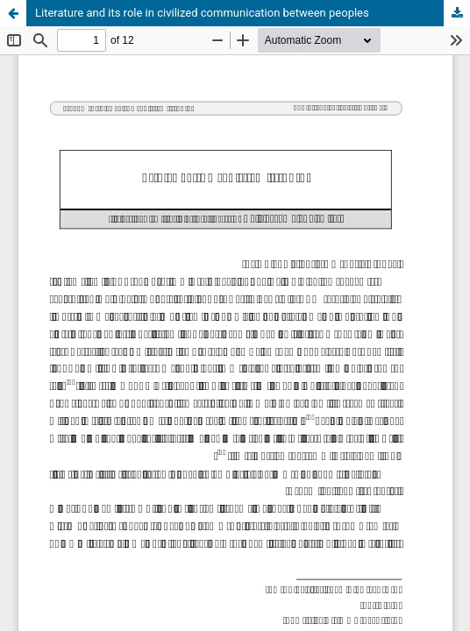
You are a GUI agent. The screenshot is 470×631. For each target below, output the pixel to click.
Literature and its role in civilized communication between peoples (202, 12)
